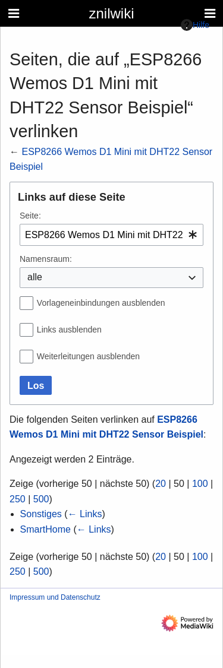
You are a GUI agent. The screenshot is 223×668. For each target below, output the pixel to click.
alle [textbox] (34, 277)
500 (41, 499)
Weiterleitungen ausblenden (88, 356)
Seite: (30, 215)
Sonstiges (41, 514)
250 (18, 499)
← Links (85, 514)
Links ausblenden (69, 329)
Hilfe (195, 25)
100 (200, 484)
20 (160, 484)
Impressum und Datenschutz (55, 597)
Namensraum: (46, 259)
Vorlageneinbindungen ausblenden (101, 303)
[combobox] (111, 235)
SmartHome (45, 529)
